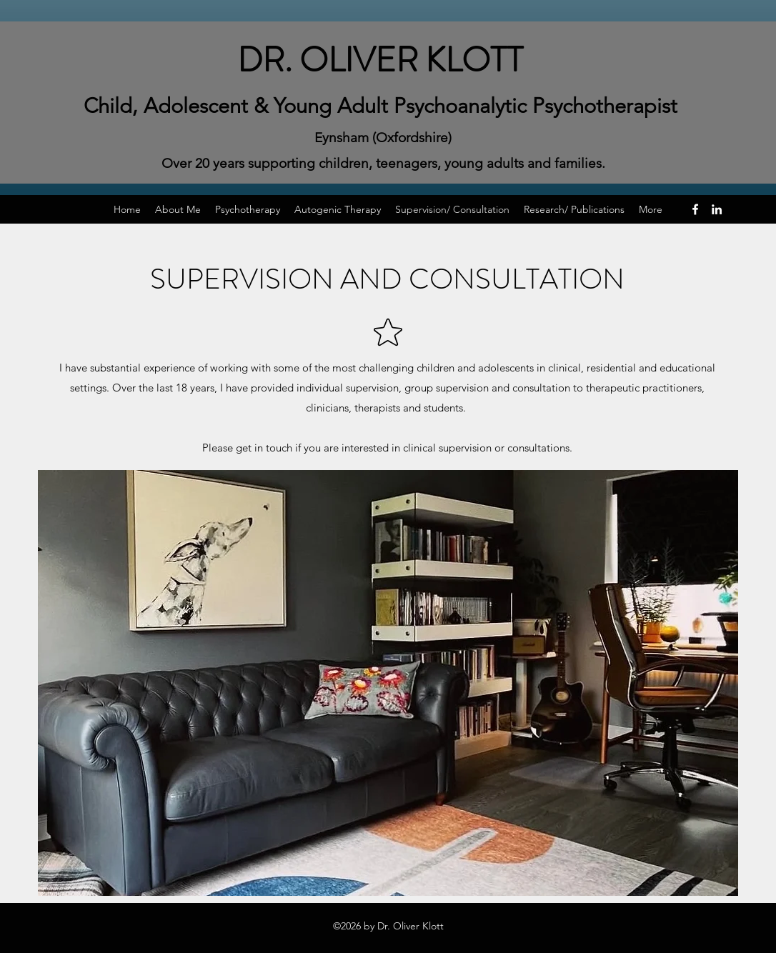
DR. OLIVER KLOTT (380, 60)
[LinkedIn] (717, 209)
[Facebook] (695, 209)
